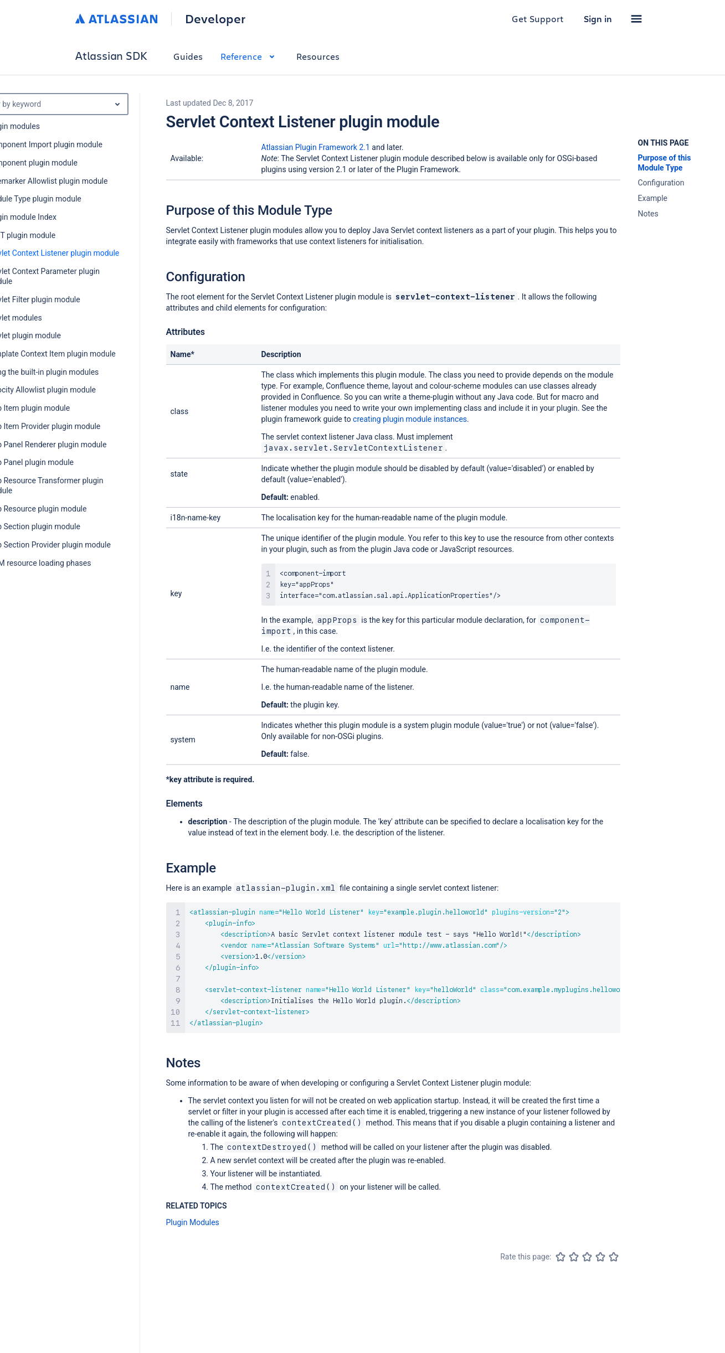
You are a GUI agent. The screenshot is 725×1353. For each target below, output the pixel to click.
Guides (188, 56)
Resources (318, 56)
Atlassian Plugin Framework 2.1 (315, 147)
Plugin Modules (192, 1222)
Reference (249, 56)
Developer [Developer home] (215, 18)
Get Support (538, 18)
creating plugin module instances (410, 419)
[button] (636, 19)
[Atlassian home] (116, 19)
